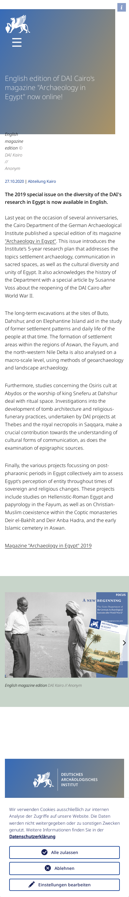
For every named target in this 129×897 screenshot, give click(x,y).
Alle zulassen (64, 852)
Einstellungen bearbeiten (64, 885)
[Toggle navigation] (17, 42)
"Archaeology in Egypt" (30, 241)
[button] (124, 643)
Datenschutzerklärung (32, 836)
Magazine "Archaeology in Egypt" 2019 (48, 545)
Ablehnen (64, 868)
